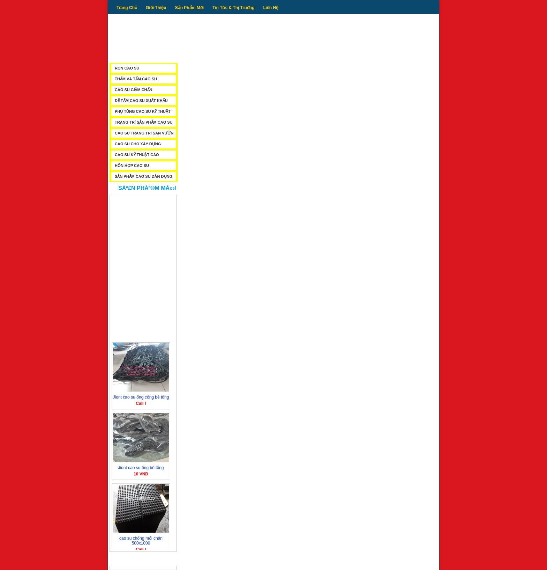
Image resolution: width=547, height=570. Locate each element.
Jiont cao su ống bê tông (141, 468)
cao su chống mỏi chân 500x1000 (141, 542)
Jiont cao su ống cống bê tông (141, 398)
